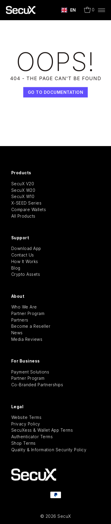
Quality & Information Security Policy (49, 449)
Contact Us (22, 255)
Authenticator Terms (32, 436)
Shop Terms (23, 443)
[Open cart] (89, 10)
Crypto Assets (25, 274)
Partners (19, 320)
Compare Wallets (28, 209)
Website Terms (26, 417)
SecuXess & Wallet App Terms (42, 430)
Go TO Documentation (55, 92)
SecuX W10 (23, 196)
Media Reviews (27, 339)
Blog (15, 268)
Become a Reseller (31, 326)
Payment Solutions (30, 372)
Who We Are (24, 307)
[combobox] (69, 10)
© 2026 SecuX (55, 516)
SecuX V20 (22, 183)
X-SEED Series (26, 203)
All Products (23, 216)
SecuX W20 (23, 190)
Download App (26, 248)
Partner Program (28, 313)
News (17, 332)
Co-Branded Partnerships (37, 384)
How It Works (24, 261)
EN (68, 10)
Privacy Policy (25, 424)
